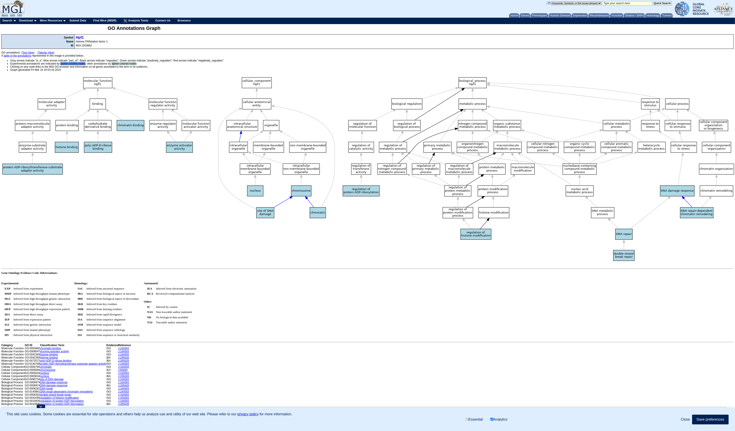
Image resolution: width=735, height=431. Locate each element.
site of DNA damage (52, 379)
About (5, 15)
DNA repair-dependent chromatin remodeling (66, 391)
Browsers (184, 20)
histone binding (49, 354)
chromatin (46, 366)
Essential (474, 419)
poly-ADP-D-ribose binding (55, 360)
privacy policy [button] (248, 414)
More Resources (51, 20)
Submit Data (77, 20)
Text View (28, 52)
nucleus (44, 373)
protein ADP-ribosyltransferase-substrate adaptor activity (73, 363)
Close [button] (685, 419)
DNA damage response (53, 382)
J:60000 (123, 370)
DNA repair (46, 388)
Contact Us (163, 20)
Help (12, 15)
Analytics (498, 419)
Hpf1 (80, 37)
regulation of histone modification (59, 397)
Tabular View (45, 52)
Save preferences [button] (710, 419)
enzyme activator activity (54, 351)
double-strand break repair (55, 394)
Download (26, 20)
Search (7, 20)
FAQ (19, 15)
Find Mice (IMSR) (104, 20)
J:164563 (123, 348)
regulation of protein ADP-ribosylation (62, 400)
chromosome (47, 370)
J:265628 (123, 357)
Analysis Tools (135, 21)
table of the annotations (17, 55)
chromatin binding (50, 348)
